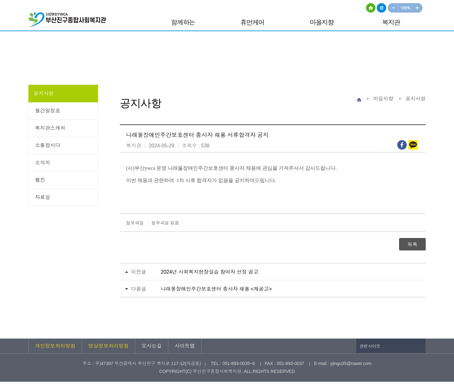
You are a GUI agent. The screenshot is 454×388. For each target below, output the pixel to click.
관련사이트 (370, 346)
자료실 (42, 197)
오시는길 (152, 346)
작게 (392, 8)
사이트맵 (381, 8)
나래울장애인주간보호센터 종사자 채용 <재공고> (216, 289)
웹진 (40, 180)
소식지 (42, 162)
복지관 (391, 22)
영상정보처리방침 (108, 346)
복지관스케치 (50, 128)
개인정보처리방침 (55, 346)
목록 (412, 244)
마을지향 (322, 22)
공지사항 (43, 93)
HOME (370, 8)
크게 (417, 8)
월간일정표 (47, 110)
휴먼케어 (252, 22)
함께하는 (183, 22)
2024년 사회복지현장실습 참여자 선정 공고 (209, 272)
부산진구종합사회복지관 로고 (69, 21)
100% (405, 8)
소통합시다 (47, 145)
